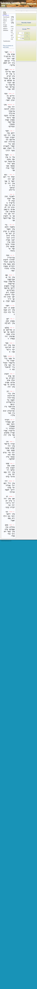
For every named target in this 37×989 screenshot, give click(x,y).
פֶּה (10, 87)
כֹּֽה (8, 444)
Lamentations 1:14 (11, 356)
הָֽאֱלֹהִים (9, 402)
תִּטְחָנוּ (8, 334)
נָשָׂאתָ (5, 209)
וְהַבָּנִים (7, 374)
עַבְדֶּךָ (10, 85)
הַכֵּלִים (10, 411)
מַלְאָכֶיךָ (12, 227)
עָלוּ (8, 361)
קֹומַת (13, 242)
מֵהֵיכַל (13, 476)
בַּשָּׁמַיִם (12, 120)
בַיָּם (9, 516)
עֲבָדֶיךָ (13, 286)
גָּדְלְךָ (10, 113)
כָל (14, 262)
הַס (7, 496)
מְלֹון (7, 246)
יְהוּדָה (9, 398)
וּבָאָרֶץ (7, 120)
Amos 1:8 (12, 419)
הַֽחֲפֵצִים (6, 286)
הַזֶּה (7, 140)
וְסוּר (13, 312)
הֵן (9, 308)
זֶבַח (9, 505)
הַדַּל (9, 164)
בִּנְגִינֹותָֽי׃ (12, 492)
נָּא (7, 290)
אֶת (14, 113)
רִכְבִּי (10, 233)
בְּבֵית (7, 168)
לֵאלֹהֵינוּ (12, 260)
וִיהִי (8, 470)
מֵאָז (13, 83)
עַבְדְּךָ (10, 111)
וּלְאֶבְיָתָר (12, 196)
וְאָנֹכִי (13, 59)
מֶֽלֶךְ (13, 398)
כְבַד (13, 87)
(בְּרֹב (5, 231)
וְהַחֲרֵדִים (12, 266)
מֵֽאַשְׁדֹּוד (8, 422)
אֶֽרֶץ (13, 407)
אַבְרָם (13, 54)
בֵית (13, 402)
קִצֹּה (13, 249)
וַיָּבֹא (5, 175)
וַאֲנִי (13, 299)
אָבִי (13, 216)
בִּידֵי (13, 367)
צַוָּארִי (10, 363)
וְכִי (10, 216)
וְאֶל (13, 284)
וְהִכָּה (13, 516)
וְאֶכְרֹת (8, 240)
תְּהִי (9, 277)
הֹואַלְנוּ (9, 148)
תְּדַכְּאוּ (13, 332)
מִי (10, 118)
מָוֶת (10, 205)
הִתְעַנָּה (5, 218)
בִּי (14, 74)
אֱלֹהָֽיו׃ (12, 415)
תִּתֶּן (7, 56)
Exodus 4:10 (12, 69)
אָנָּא (6, 275)
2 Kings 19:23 (11, 224)
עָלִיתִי (13, 236)
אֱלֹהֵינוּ (12, 268)
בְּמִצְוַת (6, 266)
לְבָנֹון (13, 240)
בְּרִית (9, 258)
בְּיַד (9, 144)
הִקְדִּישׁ (12, 507)
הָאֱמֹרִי (13, 146)
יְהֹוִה (13, 214)
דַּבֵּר (13, 350)
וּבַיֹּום (13, 207)
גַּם (10, 78)
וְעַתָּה (6, 94)
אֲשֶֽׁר (9, 218)
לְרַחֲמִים (7, 295)
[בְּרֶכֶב (13, 231)
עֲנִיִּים (13, 334)
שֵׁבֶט (8, 424)
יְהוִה (13, 107)
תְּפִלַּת (10, 282)
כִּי (6, 85)
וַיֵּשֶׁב (4, 177)
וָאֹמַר (6, 343)
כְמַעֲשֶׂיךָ (12, 124)
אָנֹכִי (13, 78)
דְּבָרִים (9, 76)
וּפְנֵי (4, 332)
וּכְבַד (6, 87)
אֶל (10, 72)
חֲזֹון (7, 442)
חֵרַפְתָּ (6, 227)
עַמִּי (8, 332)
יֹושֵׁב (7, 319)
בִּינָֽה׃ (5, 312)
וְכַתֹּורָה (6, 268)
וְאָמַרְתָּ (7, 382)
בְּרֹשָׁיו (7, 244)
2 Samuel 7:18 (11, 174)
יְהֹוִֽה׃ (9, 387)
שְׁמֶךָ (5, 288)
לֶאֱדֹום (13, 448)
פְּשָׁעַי (10, 358)
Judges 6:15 (12, 154)
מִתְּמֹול (6, 78)
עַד (14, 190)
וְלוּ (14, 148)
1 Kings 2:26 (11, 194)
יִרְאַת (5, 308)
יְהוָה (6, 72)
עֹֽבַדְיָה (13, 444)
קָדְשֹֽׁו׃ (7, 476)
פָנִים (9, 376)
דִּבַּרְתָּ (13, 100)
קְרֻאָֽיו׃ (7, 507)
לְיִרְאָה (13, 288)
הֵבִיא (4, 411)
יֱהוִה (13, 56)
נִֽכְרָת (13, 258)
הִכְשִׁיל (5, 363)
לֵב (10, 378)
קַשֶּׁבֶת (9, 279)
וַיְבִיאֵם (12, 404)
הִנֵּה (5, 161)
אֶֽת (14, 111)
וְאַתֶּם (6, 525)
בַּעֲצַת (9, 264)
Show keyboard (6, 15)
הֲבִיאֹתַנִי (12, 188)
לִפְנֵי (13, 179)
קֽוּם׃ (13, 369)
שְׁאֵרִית (12, 433)
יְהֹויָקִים (10, 396)
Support (3, 6)
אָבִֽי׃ (13, 170)
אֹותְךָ (8, 380)
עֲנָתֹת (13, 201)
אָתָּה (6, 205)
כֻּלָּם (8, 466)
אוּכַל (6, 367)
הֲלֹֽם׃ (10, 190)
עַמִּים (13, 466)
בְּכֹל (13, 218)
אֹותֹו (7, 527)
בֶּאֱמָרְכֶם (12, 529)
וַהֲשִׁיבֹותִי (12, 428)
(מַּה (11, 330)
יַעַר (9, 249)
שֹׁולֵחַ (13, 380)
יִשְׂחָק (7, 321)
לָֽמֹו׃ (5, 323)
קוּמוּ (9, 455)
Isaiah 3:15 (12, 327)
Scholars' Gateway (10, 2)
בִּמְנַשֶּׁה (12, 166)
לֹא (7, 74)
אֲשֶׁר (13, 118)
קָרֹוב (10, 501)
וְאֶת (13, 116)
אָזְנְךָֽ (13, 279)
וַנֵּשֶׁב (4, 148)
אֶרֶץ (7, 468)
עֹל (14, 358)
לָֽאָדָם (13, 308)
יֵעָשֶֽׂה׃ (13, 271)
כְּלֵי (8, 400)
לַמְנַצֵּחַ (7, 490)
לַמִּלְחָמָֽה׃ (12, 459)
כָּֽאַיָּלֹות (8, 485)
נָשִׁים (10, 262)
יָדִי (7, 428)
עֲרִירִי (13, 61)
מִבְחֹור (12, 244)
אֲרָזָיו (8, 242)
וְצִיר (9, 452)
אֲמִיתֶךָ (13, 209)
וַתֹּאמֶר (9, 229)
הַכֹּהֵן (6, 196)
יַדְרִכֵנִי (12, 490)
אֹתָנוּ (13, 144)
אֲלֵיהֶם (13, 382)
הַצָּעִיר (13, 168)
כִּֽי (8, 209)
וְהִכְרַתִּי (7, 420)
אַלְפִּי (13, 164)
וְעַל (13, 488)
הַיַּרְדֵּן (10, 142)
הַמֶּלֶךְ (13, 177)
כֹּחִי (13, 365)
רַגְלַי (13, 485)
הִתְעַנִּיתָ (5, 216)
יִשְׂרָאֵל (10, 161)
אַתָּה (9, 107)
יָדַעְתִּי (7, 347)
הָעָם (11, 140)
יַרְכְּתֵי (8, 238)
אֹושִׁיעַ (9, 159)
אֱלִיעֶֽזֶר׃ (12, 65)
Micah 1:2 (12, 463)
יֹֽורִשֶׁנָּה (8, 514)
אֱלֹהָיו (13, 409)
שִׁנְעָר (9, 407)
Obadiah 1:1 (12, 441)
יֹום (7, 501)
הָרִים (13, 238)
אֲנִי (6, 233)
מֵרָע (9, 312)
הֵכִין (7, 503)
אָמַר (13, 199)
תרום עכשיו (27, 38)
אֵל (8, 118)
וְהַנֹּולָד (6, 262)
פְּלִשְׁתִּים (6, 433)
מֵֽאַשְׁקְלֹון (12, 426)
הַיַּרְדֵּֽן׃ (7, 150)
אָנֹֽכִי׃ (9, 89)
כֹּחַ (8, 96)
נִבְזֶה (9, 534)
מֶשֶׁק (5, 61)
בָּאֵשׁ (9, 518)
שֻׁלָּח (13, 455)
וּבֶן (9, 61)
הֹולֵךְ (8, 59)
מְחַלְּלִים (12, 527)
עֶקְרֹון (10, 431)
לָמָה (5, 135)
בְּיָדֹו (5, 358)
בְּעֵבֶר (13, 150)
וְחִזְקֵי (13, 378)
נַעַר (7, 350)
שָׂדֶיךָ (10, 203)
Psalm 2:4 (12, 318)
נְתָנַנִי (9, 365)
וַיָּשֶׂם (5, 483)
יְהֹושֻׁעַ (13, 133)
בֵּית (6, 407)
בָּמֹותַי (9, 488)
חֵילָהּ (5, 516)
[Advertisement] (24, 51)
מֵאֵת (8, 450)
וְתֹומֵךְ (13, 424)
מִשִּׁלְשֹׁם (9, 80)
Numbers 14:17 (11, 93)
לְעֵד (13, 474)
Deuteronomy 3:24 (11, 104)
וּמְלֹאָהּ (12, 470)
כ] (8, 231)
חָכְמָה (5, 310)
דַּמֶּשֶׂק (5, 63)
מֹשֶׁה (13, 72)
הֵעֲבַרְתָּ (12, 137)
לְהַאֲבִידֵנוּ (6, 146)
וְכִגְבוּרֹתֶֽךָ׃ (11, 126)
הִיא (9, 310)
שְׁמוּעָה (7, 448)
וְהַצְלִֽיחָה (12, 290)
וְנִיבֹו (13, 534)
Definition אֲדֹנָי (19, 24)
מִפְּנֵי (13, 499)
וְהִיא (13, 518)
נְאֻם (13, 336)
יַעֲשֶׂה (9, 122)
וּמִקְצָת (13, 400)
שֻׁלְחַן (6, 529)
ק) (14, 233)
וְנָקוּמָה (12, 457)
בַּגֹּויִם (5, 452)
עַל (14, 203)
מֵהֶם (13, 264)
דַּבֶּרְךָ (9, 83)
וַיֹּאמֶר (6, 52)
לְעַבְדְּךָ (12, 292)
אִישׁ (13, 76)
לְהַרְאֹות (6, 109)
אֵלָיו (13, 157)
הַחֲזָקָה (6, 116)
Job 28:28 (12, 305)
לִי (4, 56)
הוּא (9, 63)
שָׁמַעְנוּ (13, 450)
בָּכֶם (5, 472)
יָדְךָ (10, 116)
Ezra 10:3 (12, 255)
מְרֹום (8, 236)
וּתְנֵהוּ (13, 295)
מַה (10, 56)
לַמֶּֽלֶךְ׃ (7, 301)
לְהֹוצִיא (6, 260)
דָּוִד (8, 177)
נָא (10, 96)
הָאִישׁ (9, 297)
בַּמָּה (13, 159)
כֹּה (8, 385)
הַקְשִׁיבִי (12, 468)
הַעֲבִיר (7, 137)
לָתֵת (5, 142)
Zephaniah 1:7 (11, 496)
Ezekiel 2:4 (12, 373)
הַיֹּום (7, 292)
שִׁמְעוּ (7, 463)
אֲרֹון (10, 212)
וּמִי (6, 183)
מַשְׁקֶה (13, 301)
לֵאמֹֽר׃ (8, 100)
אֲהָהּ (8, 133)
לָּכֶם (7, 330)
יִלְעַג (9, 323)
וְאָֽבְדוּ (5, 431)
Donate (27, 33)
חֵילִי (9, 483)
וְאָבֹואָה (12, 246)
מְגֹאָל (9, 532)
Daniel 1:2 (12, 391)
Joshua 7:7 (12, 130)
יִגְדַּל (13, 96)
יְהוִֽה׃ (5, 435)
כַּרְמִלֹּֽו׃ (12, 251)
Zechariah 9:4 (11, 511)
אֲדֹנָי (8, 54)
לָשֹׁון (13, 89)
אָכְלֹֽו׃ (13, 536)
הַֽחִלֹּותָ (12, 109)
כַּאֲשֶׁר (9, 98)
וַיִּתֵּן (8, 391)
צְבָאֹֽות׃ (12, 339)
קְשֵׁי (13, 376)
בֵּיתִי (13, 63)
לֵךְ (9, 201)
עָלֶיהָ (7, 457)
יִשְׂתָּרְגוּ (12, 361)
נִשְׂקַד (5, 356)
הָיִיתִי (9, 299)
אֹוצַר (9, 413)
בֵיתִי (13, 186)
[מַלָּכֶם (7, 328)
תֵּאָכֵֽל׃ (13, 520)
